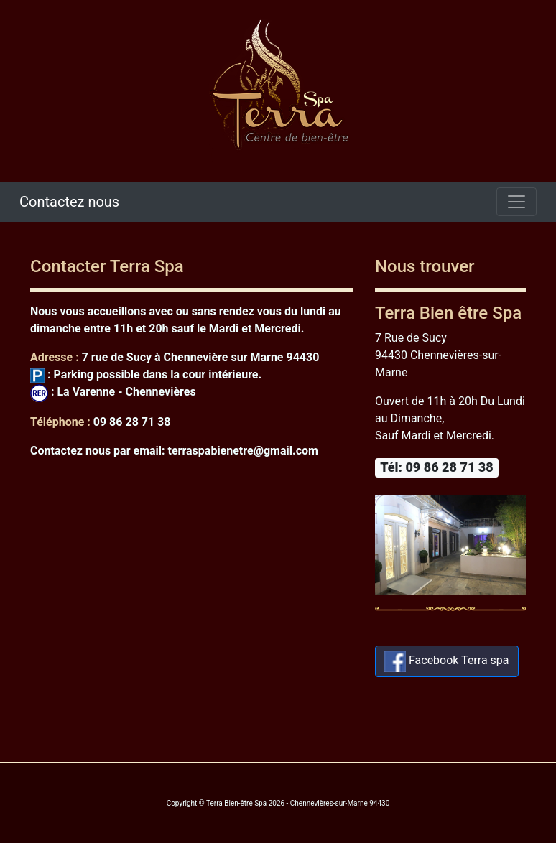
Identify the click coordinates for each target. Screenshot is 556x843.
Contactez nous (69, 201)
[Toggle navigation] (516, 201)
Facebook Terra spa (446, 661)
